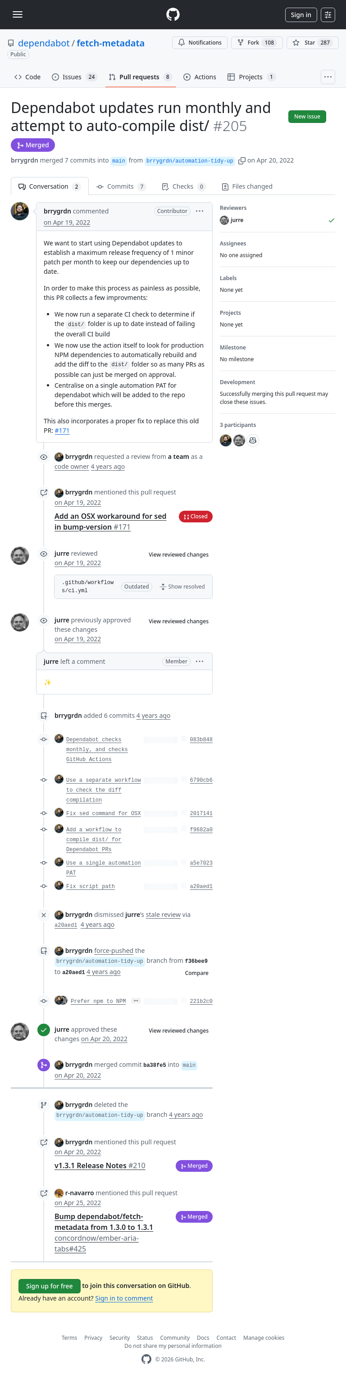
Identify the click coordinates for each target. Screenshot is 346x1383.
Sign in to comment (124, 1298)
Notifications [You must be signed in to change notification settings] (200, 42)
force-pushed (113, 950)
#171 (62, 430)
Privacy (93, 1338)
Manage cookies (263, 1338)
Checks (184, 186)
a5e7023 (201, 863)
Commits (121, 186)
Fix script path (90, 887)
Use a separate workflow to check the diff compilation (103, 790)
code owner (72, 466)
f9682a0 (201, 830)
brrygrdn (24, 160)
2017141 (201, 814)
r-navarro (79, 1192)
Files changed (247, 186)
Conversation (49, 186)
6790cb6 (201, 780)
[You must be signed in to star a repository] (313, 42)
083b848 (201, 740)
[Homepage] (173, 14)
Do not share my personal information (173, 1346)
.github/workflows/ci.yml (88, 587)
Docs (203, 1338)
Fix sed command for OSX (103, 814)
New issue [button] (307, 116)
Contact (226, 1338)
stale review (163, 914)
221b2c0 (201, 1001)
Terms (69, 1338)
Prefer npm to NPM (98, 1001)
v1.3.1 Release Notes (100, 1165)
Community (175, 1338)
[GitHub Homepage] (146, 1359)
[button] (242, 160)
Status (145, 1338)
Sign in (301, 14)
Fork (257, 42)
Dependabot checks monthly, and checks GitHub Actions (97, 750)
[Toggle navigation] (17, 14)
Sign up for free (49, 1286)
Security (119, 1338)
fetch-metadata (111, 43)
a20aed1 (201, 887)
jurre (62, 553)
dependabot (44, 43)
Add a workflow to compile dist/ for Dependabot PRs (93, 840)
